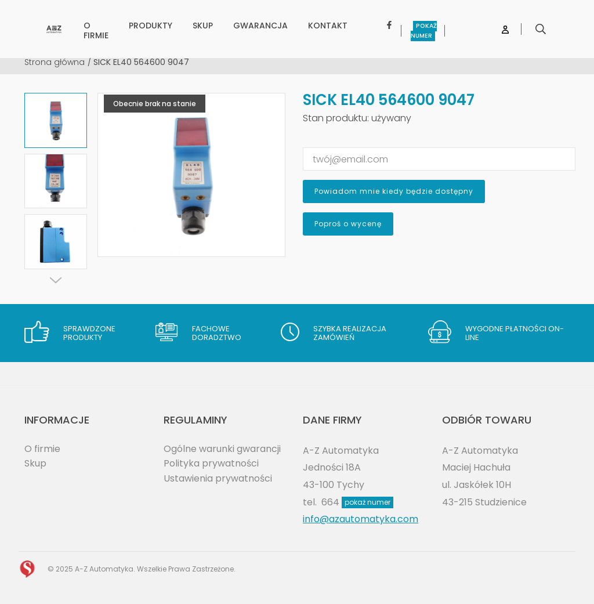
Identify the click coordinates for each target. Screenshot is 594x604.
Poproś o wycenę (348, 224)
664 (357, 502)
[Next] (55, 280)
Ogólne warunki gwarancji (222, 448)
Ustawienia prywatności (218, 478)
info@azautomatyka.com (360, 519)
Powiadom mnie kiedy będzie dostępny (393, 191)
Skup (35, 463)
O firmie (42, 448)
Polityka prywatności (211, 463)
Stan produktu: (336, 118)
